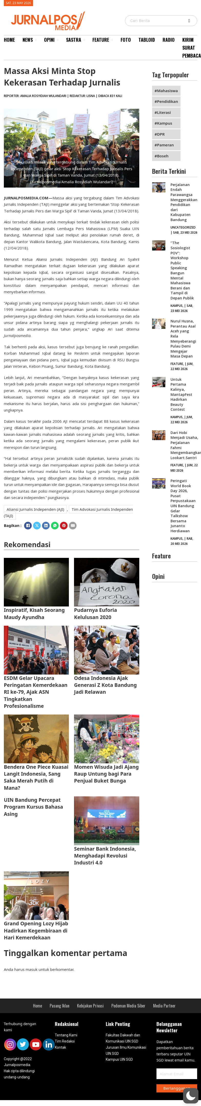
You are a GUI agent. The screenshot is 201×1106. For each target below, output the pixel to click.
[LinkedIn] (46, 525)
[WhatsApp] (55, 525)
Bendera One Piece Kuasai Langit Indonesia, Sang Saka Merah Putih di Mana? (36, 777)
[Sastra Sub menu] (84, 40)
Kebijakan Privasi (90, 1006)
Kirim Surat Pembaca (191, 47)
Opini (49, 39)
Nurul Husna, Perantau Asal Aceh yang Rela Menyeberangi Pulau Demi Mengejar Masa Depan (183, 339)
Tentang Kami (66, 1035)
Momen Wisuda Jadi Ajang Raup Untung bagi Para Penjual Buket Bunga (106, 773)
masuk (32, 969)
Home (9, 39)
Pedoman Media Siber (128, 1006)
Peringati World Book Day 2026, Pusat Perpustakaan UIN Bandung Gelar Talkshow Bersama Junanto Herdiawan (183, 505)
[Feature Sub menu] (112, 40)
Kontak (60, 1047)
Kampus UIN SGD (119, 1059)
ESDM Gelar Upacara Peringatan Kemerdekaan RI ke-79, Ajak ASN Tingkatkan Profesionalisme (36, 692)
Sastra (73, 39)
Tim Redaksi (65, 1041)
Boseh (162, 155)
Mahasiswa (167, 90)
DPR (161, 134)
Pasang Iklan (59, 1006)
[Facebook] (28, 525)
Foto (126, 39)
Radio (169, 39)
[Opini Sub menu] (57, 40)
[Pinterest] (64, 525)
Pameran (165, 144)
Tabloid (147, 39)
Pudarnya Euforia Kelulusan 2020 (95, 613)
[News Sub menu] (35, 40)
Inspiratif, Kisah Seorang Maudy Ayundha (34, 613)
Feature (100, 39)
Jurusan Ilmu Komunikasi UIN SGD (126, 1050)
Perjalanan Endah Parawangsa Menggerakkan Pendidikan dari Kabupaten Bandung (184, 202)
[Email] (73, 525)
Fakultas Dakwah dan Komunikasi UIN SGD (123, 1038)
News (28, 39)
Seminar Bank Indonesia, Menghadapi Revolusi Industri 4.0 (105, 855)
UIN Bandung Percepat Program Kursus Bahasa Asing (33, 806)
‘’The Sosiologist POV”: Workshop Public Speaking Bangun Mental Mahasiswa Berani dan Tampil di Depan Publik (182, 270)
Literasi (164, 112)
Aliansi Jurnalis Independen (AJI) (35, 509)
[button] (190, 1095)
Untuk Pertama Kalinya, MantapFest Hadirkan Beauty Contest (181, 394)
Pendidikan (167, 101)
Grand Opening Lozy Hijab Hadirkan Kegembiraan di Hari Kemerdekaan (36, 930)
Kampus (164, 123)
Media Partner (164, 1006)
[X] (37, 525)
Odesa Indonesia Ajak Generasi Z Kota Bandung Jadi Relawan (105, 685)
